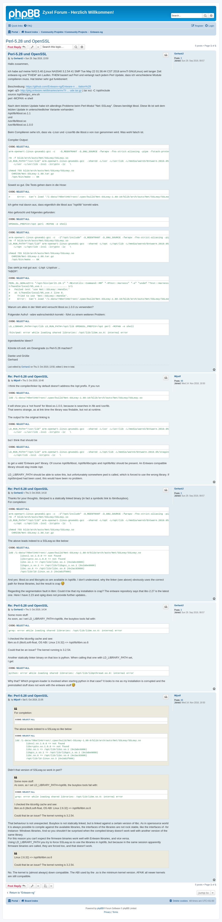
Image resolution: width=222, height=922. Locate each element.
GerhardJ (178, 54)
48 (182, 381)
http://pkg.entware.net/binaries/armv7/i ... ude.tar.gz (51, 90)
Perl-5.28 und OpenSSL (28, 41)
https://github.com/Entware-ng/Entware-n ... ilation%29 (58, 86)
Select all (22, 147)
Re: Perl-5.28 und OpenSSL (28, 376)
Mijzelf (177, 376)
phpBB (100, 908)
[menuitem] (28, 25)
